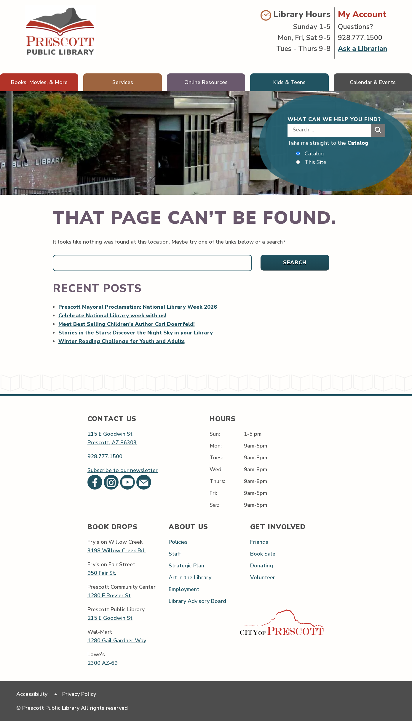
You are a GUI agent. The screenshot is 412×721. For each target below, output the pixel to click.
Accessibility (31, 694)
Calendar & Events (373, 82)
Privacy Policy (79, 694)
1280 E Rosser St (109, 595)
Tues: (216, 457)
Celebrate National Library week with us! (112, 315)
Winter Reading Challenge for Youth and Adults (121, 341)
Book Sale (262, 553)
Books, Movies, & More (39, 82)
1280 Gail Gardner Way (116, 640)
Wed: (216, 469)
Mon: (216, 445)
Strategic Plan (186, 565)
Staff (175, 553)
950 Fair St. (101, 573)
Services (122, 82)
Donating (261, 565)
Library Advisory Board (197, 601)
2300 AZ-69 (102, 663)
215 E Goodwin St (109, 433)
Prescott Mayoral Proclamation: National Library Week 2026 (137, 306)
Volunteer (262, 577)
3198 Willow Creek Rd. (116, 550)
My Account (362, 14)
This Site (315, 162)
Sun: (215, 433)
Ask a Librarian (362, 48)
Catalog (357, 143)
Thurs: (217, 481)
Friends (259, 541)
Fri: (213, 493)
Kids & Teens (289, 82)
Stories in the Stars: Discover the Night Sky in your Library (135, 332)
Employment (184, 589)
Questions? (355, 26)
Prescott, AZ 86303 (112, 442)
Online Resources (206, 82)
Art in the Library (190, 577)
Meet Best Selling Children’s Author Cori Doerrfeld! (126, 324)
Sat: (214, 505)
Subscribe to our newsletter (122, 470)
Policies (178, 541)
